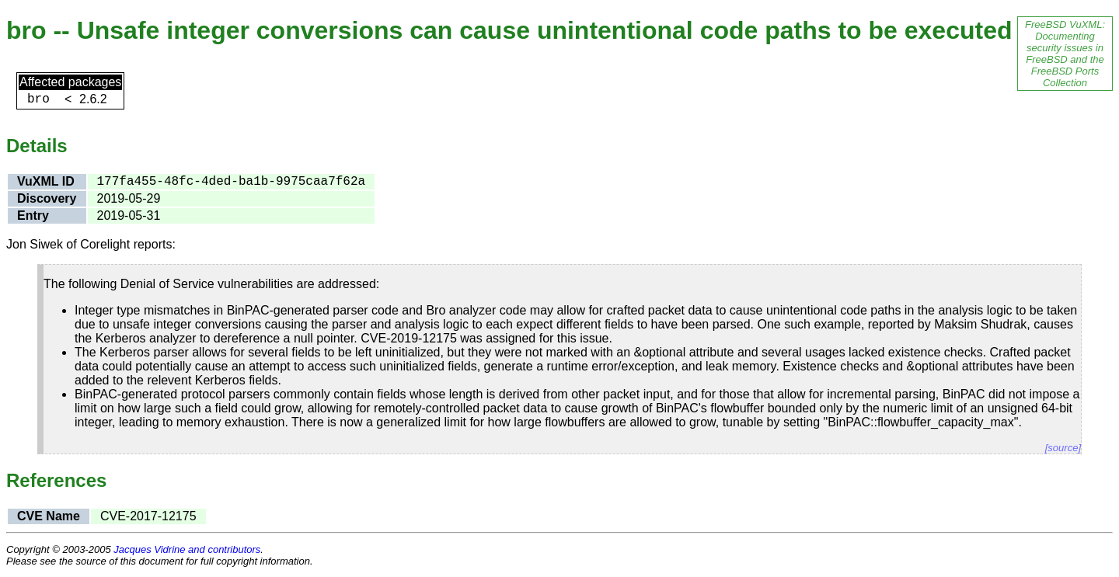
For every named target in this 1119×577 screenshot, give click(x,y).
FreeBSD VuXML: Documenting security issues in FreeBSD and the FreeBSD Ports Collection (1065, 54)
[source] (1063, 448)
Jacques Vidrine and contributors (186, 549)
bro (38, 99)
